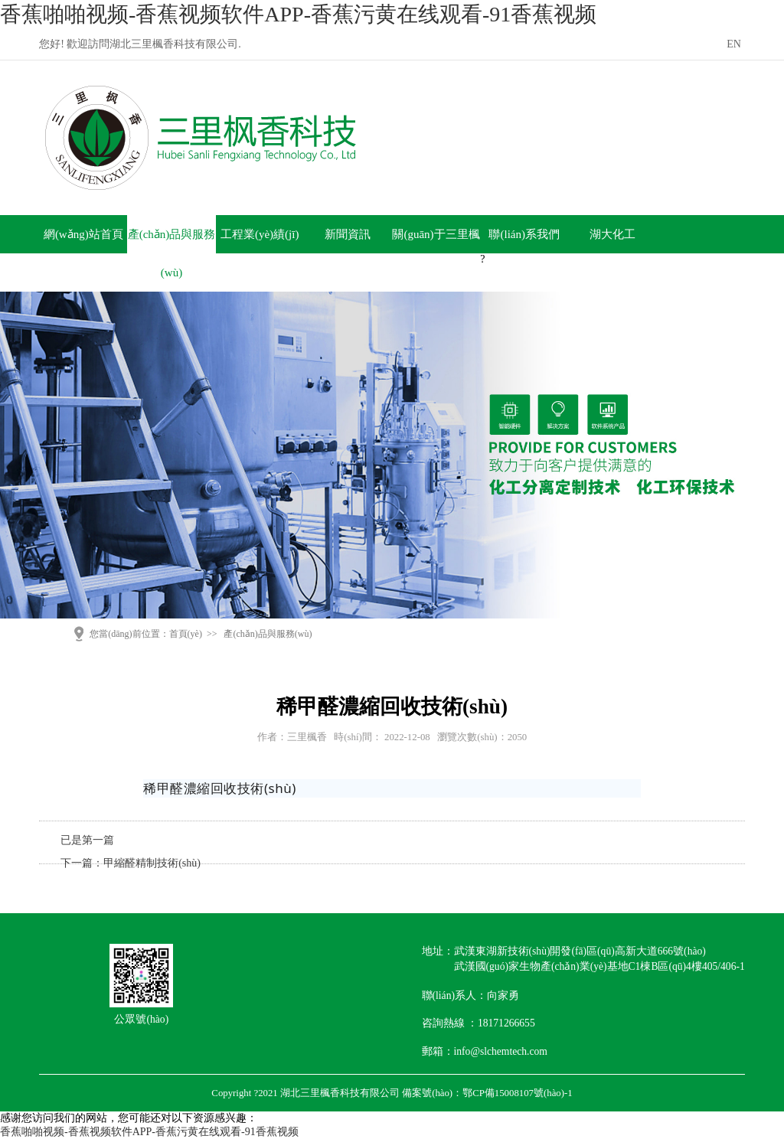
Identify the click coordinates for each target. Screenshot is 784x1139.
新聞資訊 (348, 234)
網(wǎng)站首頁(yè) (83, 253)
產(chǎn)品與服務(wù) (172, 253)
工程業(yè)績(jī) (259, 234)
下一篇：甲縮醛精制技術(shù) (130, 863)
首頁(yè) (185, 633)
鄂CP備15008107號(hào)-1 (517, 1093)
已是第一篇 (87, 840)
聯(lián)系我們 (523, 234)
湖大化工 (612, 234)
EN (734, 44)
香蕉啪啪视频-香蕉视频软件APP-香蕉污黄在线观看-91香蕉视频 (298, 14)
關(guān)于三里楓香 (435, 253)
